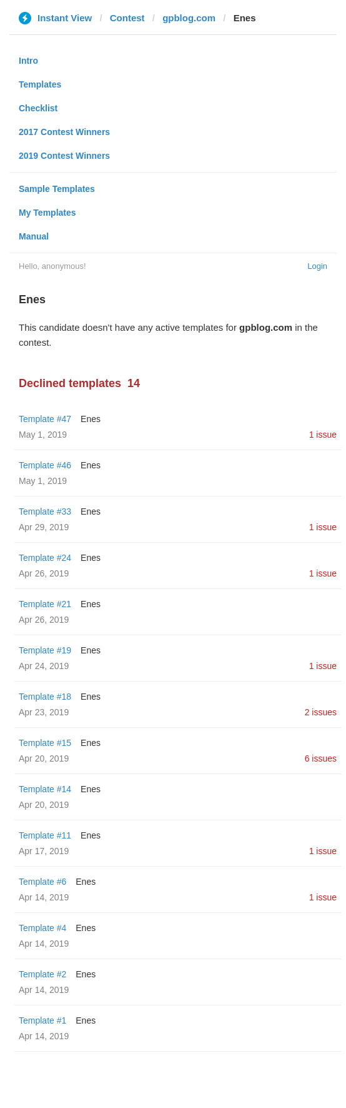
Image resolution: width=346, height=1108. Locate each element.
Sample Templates (57, 189)
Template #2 (42, 974)
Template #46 (45, 465)
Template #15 (45, 743)
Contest (127, 18)
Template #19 (45, 650)
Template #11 (45, 835)
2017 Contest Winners (64, 132)
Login (317, 266)
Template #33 (45, 511)
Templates (40, 84)
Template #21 (45, 604)
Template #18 (45, 697)
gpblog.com (188, 18)
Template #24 (45, 558)
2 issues (321, 712)
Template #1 (42, 1020)
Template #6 (42, 882)
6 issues (321, 758)
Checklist (38, 108)
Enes (91, 419)
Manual (34, 236)
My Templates (47, 213)
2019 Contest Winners (64, 156)
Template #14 (45, 789)
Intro (28, 61)
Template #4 (42, 928)
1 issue (323, 435)
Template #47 (45, 419)
